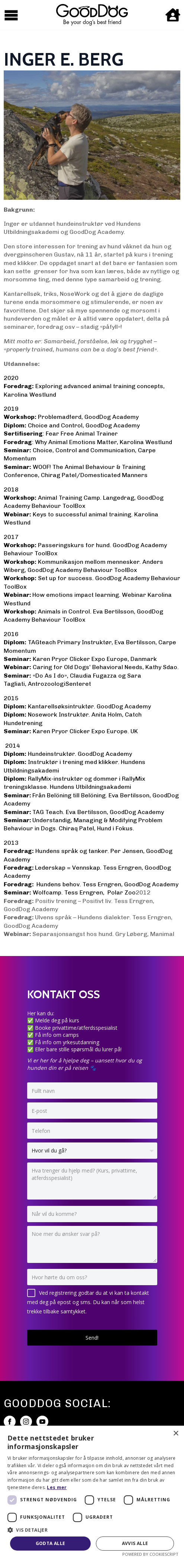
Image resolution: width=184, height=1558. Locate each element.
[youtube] (42, 1422)
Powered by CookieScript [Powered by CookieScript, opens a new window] (150, 1554)
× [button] (175, 1433)
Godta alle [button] (50, 1543)
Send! (92, 1337)
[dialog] (92, 1492)
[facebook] (10, 1422)
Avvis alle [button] (135, 1543)
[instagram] (26, 1422)
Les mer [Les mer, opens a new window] (57, 1487)
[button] (92, 1530)
